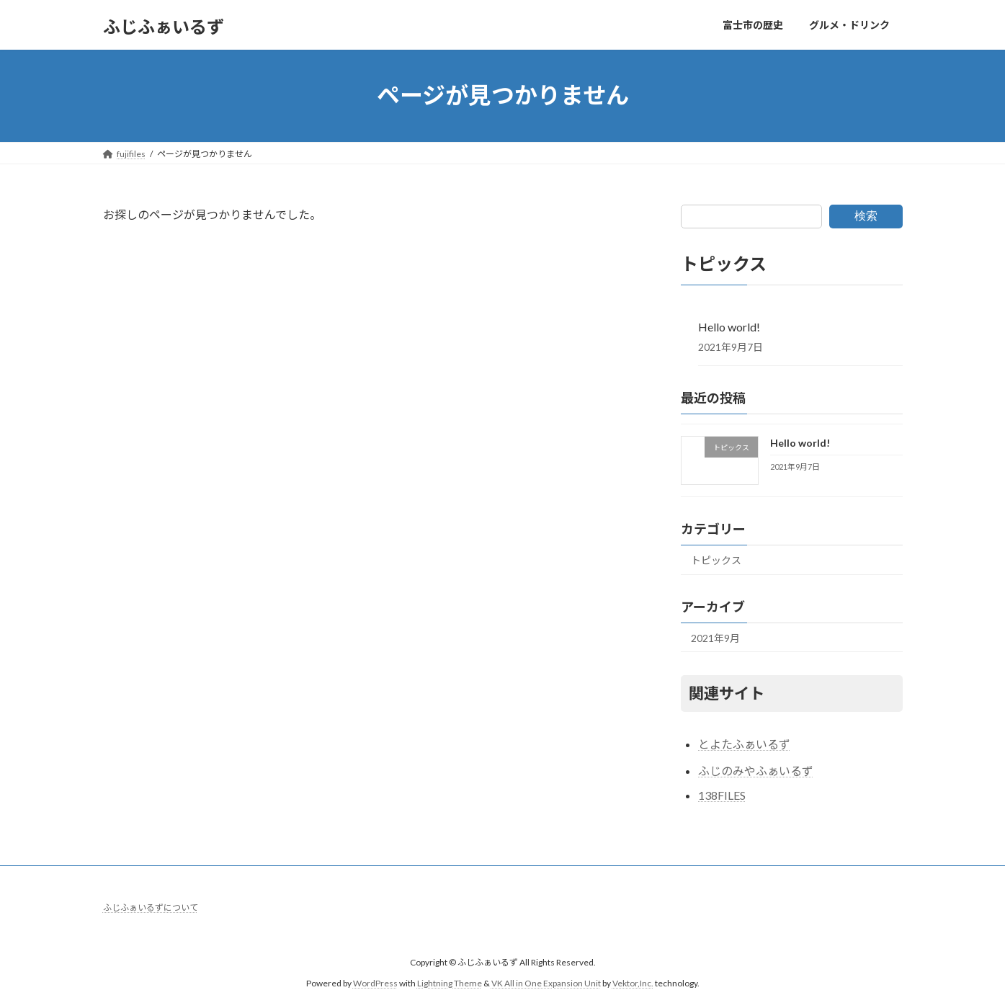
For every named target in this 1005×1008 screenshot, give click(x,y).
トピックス (716, 559)
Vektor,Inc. (632, 982)
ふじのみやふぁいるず (755, 770)
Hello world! (729, 326)
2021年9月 (715, 637)
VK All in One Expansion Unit (546, 982)
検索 (865, 216)
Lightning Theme (449, 982)
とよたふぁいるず (744, 744)
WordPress (375, 982)
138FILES (722, 795)
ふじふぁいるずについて (150, 907)
